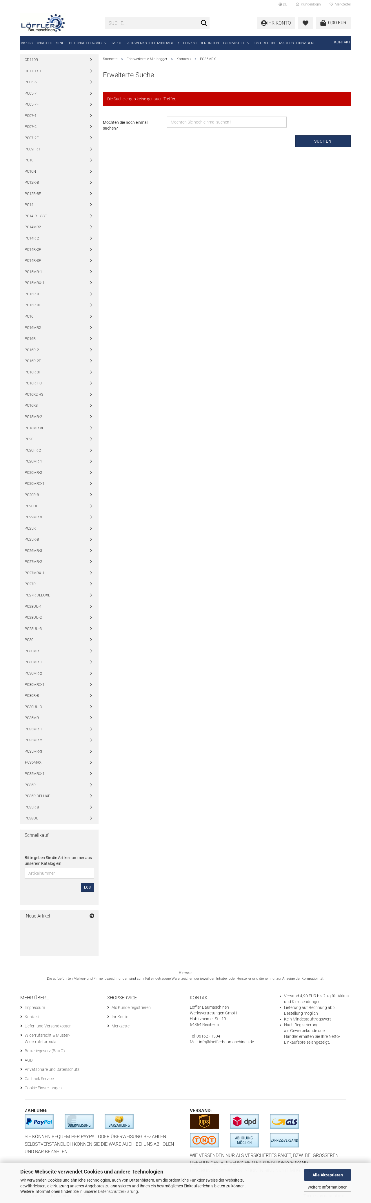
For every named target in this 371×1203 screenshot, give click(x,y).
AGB (29, 1060)
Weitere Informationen (328, 1187)
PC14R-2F (33, 249)
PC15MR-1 (33, 272)
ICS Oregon (264, 43)
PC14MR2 (33, 227)
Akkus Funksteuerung (43, 43)
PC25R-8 (32, 539)
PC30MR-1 (33, 662)
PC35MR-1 (33, 729)
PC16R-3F (33, 372)
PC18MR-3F (34, 428)
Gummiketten (236, 43)
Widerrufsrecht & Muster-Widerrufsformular (47, 1038)
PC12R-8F (33, 193)
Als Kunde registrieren (131, 1007)
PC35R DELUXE (37, 796)
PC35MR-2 (33, 740)
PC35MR (32, 718)
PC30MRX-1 (34, 684)
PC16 (29, 316)
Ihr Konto (120, 1016)
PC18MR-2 (33, 416)
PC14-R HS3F (36, 216)
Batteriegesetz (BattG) (45, 1051)
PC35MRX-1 (34, 773)
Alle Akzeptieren (327, 1175)
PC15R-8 (32, 294)
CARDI (116, 43)
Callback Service (39, 1078)
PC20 (29, 439)
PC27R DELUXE (37, 595)
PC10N (30, 171)
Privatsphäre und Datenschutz (52, 1069)
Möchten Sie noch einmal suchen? (125, 125)
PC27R (30, 584)
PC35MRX (33, 762)
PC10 (29, 160)
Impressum (35, 1007)
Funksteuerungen (201, 43)
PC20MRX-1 (34, 483)
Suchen (323, 141)
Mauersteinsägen (296, 43)
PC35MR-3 (33, 751)
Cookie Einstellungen (43, 1088)
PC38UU (32, 818)
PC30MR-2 (33, 673)
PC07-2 (31, 126)
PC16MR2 (33, 327)
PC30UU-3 (33, 707)
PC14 (29, 204)
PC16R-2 (32, 350)
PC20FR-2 (33, 450)
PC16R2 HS (34, 394)
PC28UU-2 (33, 617)
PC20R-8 (32, 495)
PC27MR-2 (33, 561)
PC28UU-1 (33, 606)
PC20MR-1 (33, 461)
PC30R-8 (32, 695)
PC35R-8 (32, 807)
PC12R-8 (32, 182)
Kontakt (342, 42)
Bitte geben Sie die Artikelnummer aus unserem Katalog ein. (58, 860)
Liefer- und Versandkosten (48, 1026)
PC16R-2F (33, 361)
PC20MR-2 (33, 472)
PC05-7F (32, 104)
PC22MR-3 (33, 517)
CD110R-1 (33, 71)
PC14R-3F (33, 260)
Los (87, 887)
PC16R (30, 338)
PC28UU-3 (33, 629)
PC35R (30, 785)
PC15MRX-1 (34, 283)
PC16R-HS (33, 383)
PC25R (30, 528)
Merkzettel (340, 4)
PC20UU (32, 506)
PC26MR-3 (33, 550)
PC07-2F (32, 138)
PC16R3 (31, 405)
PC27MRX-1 (34, 573)
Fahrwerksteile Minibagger (152, 43)
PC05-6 (31, 82)
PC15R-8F (33, 305)
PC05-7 (31, 93)
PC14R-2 (32, 238)
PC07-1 (31, 115)
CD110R (31, 60)
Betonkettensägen (87, 43)
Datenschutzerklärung (118, 1191)
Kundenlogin (308, 4)
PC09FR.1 (33, 149)
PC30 (29, 640)
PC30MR (32, 651)
